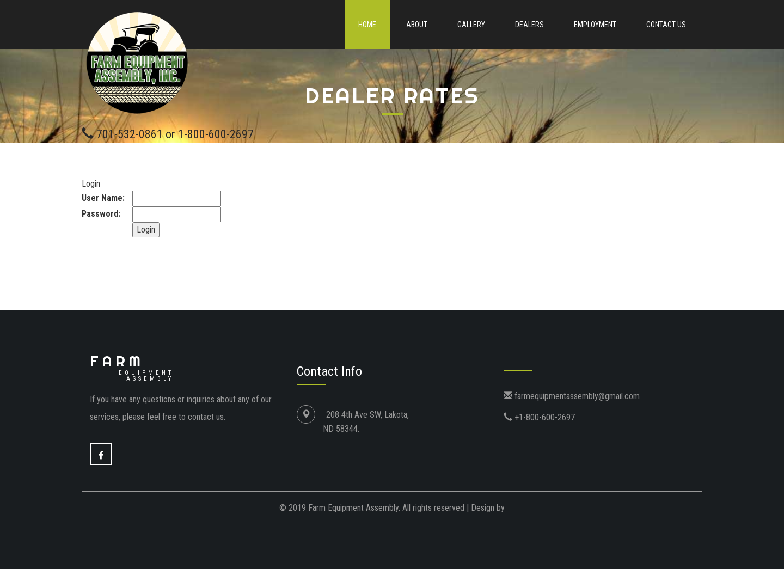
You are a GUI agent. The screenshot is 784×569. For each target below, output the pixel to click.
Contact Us (666, 24)
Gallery (471, 24)
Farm (132, 367)
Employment (595, 24)
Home (367, 24)
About (416, 24)
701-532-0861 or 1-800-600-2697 (175, 134)
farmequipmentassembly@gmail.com (576, 396)
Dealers (529, 24)
